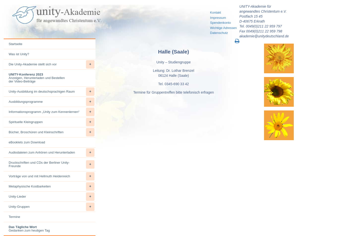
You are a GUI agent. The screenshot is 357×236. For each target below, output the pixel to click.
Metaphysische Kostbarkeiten (51, 186)
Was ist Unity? (19, 54)
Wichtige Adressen (223, 28)
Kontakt (215, 12)
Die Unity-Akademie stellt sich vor (51, 64)
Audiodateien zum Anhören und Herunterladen (51, 152)
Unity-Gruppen (51, 207)
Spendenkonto (220, 23)
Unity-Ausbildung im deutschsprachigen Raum (51, 91)
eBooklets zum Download (27, 142)
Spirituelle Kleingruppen (51, 122)
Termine (14, 217)
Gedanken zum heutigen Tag (29, 228)
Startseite (15, 44)
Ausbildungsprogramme (51, 102)
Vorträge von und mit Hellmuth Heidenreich (51, 176)
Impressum (218, 18)
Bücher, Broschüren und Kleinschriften (51, 132)
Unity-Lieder (51, 196)
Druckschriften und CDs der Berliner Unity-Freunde (51, 164)
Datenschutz (219, 33)
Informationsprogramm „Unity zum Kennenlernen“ (51, 112)
